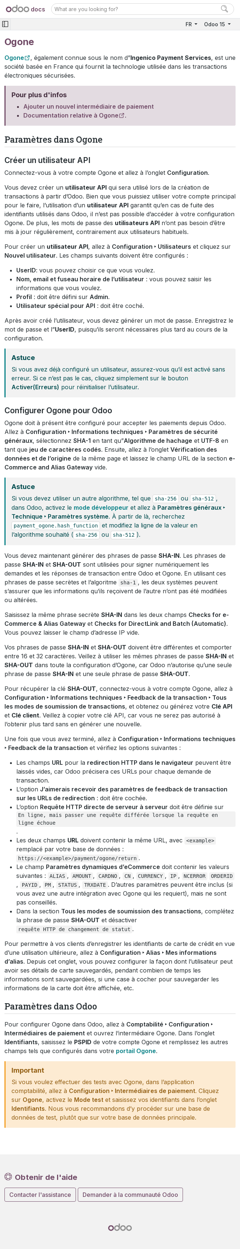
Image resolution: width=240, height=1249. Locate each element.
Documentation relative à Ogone (71, 115)
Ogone (14, 57)
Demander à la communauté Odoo (130, 1194)
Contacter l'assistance (40, 1194)
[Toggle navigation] (5, 24)
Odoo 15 (215, 24)
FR (189, 24)
